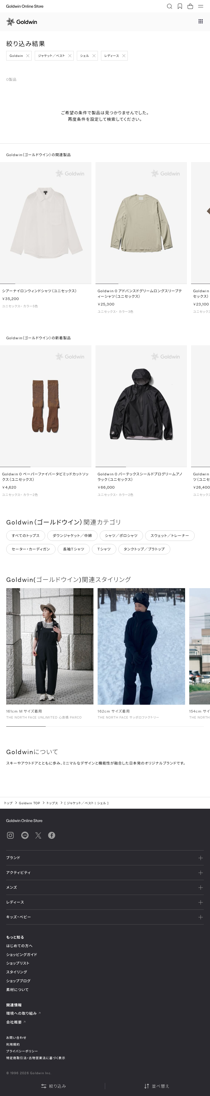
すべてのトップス (26, 538)
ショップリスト (18, 963)
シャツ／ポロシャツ (121, 538)
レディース (111, 56)
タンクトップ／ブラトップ (144, 552)
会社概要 (16, 1022)
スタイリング (16, 971)
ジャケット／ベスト (51, 56)
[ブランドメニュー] (201, 21)
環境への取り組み (23, 1013)
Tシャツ (104, 552)
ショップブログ (18, 980)
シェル (84, 56)
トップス (52, 803)
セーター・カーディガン (31, 552)
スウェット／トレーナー (170, 538)
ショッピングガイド (21, 954)
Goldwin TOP (29, 803)
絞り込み (53, 1086)
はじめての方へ (19, 945)
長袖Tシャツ (73, 552)
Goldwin (16, 56)
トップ (8, 803)
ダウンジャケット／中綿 (72, 538)
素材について (17, 989)
